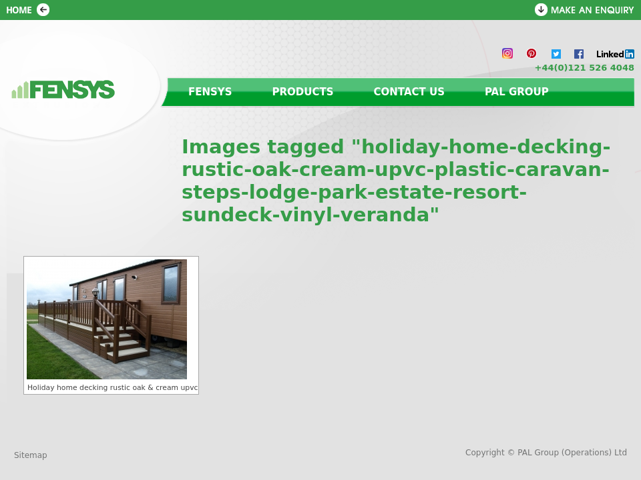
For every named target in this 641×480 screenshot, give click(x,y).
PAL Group (517, 92)
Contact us (409, 92)
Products (303, 92)
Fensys (210, 92)
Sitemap (30, 455)
